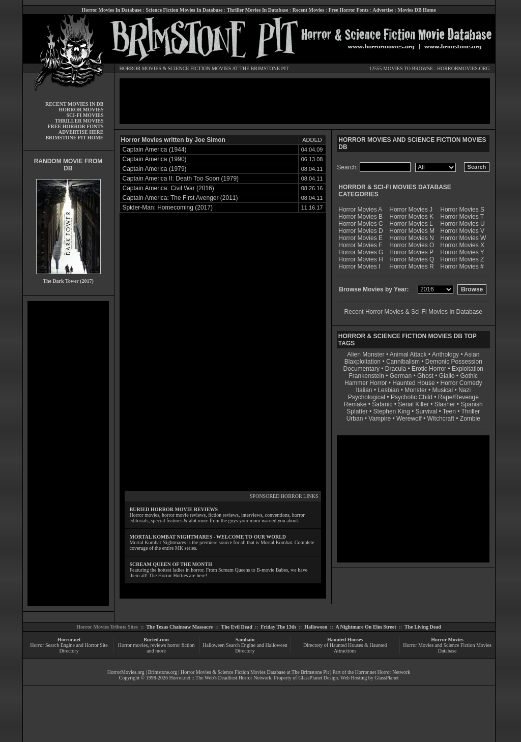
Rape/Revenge (458, 397)
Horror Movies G (360, 252)
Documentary (361, 368)
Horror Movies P (411, 252)
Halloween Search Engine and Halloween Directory (244, 648)
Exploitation (467, 368)
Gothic (469, 375)
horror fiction (181, 645)
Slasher (445, 404)
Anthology (445, 354)
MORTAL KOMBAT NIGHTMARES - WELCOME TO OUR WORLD (208, 537)
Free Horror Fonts (349, 10)
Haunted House (413, 383)
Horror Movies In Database (111, 10)
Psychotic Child (411, 397)
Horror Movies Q (411, 259)
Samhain (245, 639)
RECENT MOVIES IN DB (74, 104)
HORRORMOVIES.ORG (463, 68)
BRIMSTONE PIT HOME (74, 137)
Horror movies (133, 645)
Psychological (366, 397)
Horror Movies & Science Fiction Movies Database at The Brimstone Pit (255, 672)
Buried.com (156, 639)
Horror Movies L (410, 223)
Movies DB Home (417, 10)
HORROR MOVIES (141, 68)
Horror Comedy (461, 383)
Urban (354, 418)
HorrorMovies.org (125, 672)
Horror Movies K (411, 216)
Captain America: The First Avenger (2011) (180, 197)
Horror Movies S (462, 209)
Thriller (470, 411)
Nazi (464, 390)
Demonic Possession (453, 361)
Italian (364, 390)
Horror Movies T (462, 216)
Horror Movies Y (462, 252)
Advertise (382, 10)
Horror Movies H (360, 259)
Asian (471, 354)
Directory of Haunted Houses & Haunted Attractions (345, 648)
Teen (449, 411)
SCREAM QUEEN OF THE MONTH (171, 564)
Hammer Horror (365, 383)
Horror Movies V (462, 230)
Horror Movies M (412, 230)
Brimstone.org (162, 672)
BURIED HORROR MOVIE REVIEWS (174, 509)
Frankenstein (366, 375)
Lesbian (389, 390)
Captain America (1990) (155, 159)
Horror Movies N (411, 238)
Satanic (382, 404)
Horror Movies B (360, 216)
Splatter (356, 411)
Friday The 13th (278, 627)
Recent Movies (308, 10)
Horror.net (69, 639)
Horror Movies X (462, 245)
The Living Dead (422, 627)
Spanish (471, 404)
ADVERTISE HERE (81, 132)
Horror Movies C (360, 223)
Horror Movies (447, 639)
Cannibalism (403, 361)
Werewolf (409, 418)
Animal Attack (408, 354)
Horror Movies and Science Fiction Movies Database (447, 648)
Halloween (315, 627)
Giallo (447, 375)
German (401, 375)
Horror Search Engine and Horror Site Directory (68, 648)
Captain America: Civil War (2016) (168, 188)
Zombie (470, 418)
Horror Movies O (411, 245)
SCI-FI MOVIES (84, 115)
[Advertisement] (68, 453)
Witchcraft (440, 418)
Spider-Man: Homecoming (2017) (168, 207)
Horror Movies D (360, 230)
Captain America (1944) (155, 149)
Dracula (395, 368)
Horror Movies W (463, 238)
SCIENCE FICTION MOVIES (199, 68)
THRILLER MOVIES (79, 121)
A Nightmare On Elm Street (365, 627)
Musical (442, 390)
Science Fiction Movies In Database (184, 10)
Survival (427, 411)
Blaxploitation (362, 361)
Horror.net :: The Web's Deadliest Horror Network (220, 677)
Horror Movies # (461, 266)
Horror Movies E (360, 238)
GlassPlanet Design (318, 677)
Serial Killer (413, 404)
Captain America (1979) (155, 168)
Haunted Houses (345, 639)
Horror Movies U (462, 223)
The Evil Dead (236, 627)
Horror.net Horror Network (383, 672)
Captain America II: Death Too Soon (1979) (181, 178)
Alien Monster (365, 354)
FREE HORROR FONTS (75, 126)
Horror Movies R (411, 266)
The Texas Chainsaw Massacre (179, 627)
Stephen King (391, 411)
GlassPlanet (386, 677)
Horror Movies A (360, 209)
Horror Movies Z (462, 259)
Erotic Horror (429, 368)
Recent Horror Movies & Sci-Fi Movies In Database (413, 311)
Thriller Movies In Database (257, 10)
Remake (355, 404)
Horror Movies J (410, 209)
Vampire (379, 418)
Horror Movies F (360, 245)
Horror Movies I (359, 266)
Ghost (425, 375)
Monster (415, 390)
